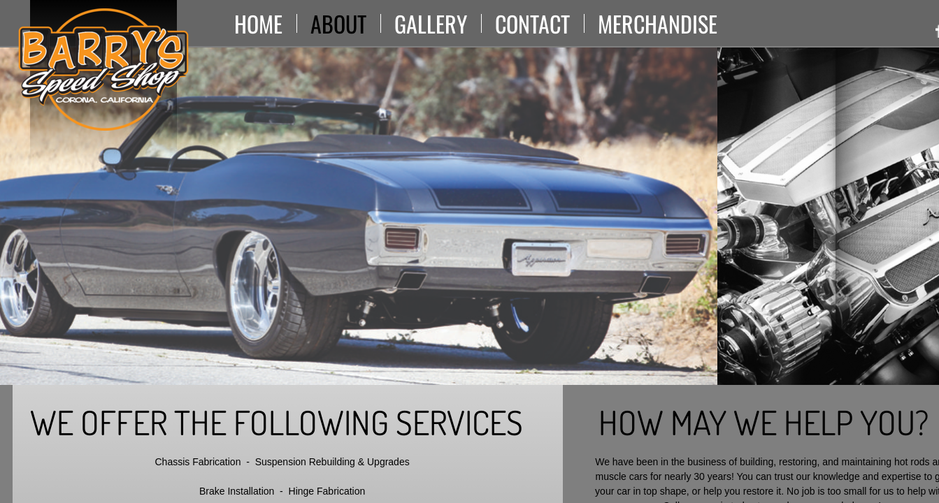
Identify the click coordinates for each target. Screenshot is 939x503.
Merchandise (657, 23)
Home (258, 23)
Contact (532, 23)
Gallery (430, 23)
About (338, 23)
